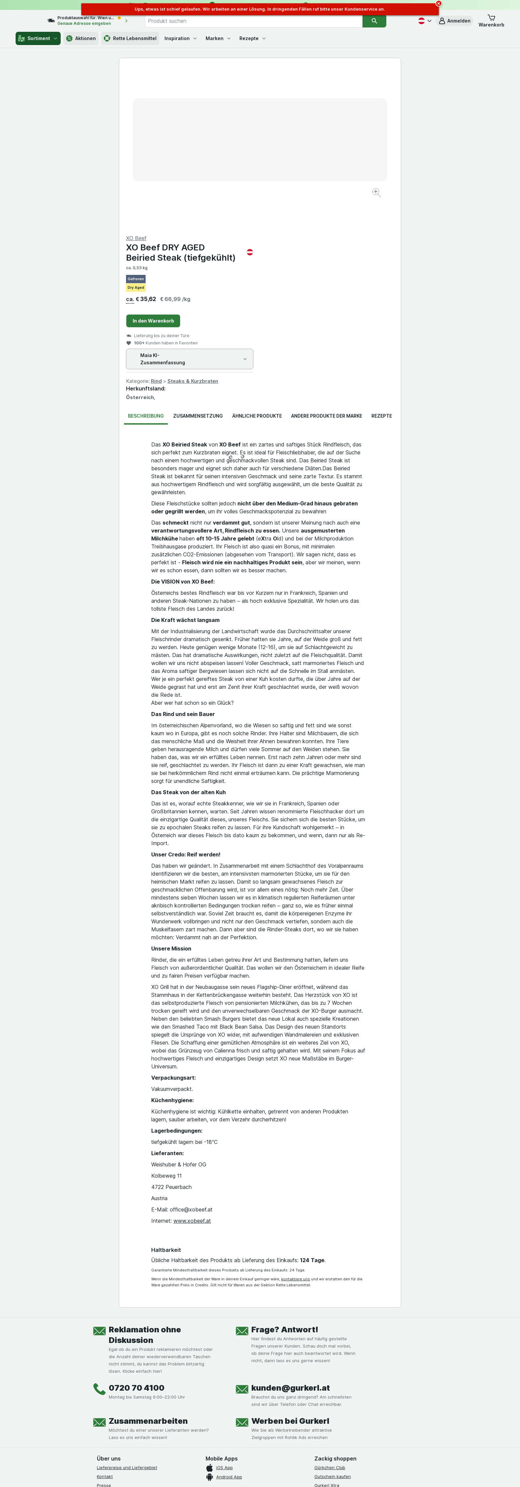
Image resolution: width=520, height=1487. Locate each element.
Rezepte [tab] (381, 256)
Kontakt (105, 1317)
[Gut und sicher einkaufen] (283, 1420)
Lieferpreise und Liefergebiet (127, 1308)
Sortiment (38, 38)
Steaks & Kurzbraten (333, 222)
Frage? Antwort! (284, 1170)
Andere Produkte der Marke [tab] (326, 256)
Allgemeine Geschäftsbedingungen (133, 1343)
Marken (218, 38)
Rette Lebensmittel (130, 38)
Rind (297, 222)
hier (208, 1462)
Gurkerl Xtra (326, 1326)
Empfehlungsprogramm (338, 1334)
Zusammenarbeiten (148, 1261)
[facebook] (101, 1404)
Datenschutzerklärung (119, 1370)
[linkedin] (149, 1404)
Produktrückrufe (113, 1352)
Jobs (102, 1334)
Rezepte (253, 38)
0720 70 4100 (136, 1228)
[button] (454, 21)
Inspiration (181, 38)
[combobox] (267, 20)
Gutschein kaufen (332, 1317)
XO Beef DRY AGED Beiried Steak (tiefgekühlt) (330, 93)
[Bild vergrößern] (236, 172)
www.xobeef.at (192, 1061)
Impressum (108, 1379)
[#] (336, 1409)
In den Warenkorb (294, 161)
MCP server (326, 1343)
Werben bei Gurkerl (290, 1261)
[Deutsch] (424, 20)
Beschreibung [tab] (146, 256)
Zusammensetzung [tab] (198, 256)
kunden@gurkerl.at (290, 1228)
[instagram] (117, 1404)
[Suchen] (388, 20)
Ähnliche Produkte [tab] (257, 256)
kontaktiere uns (295, 1119)
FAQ (101, 1361)
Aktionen (81, 38)
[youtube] (133, 1404)
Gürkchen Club (329, 1308)
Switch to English (272, 1479)
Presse (104, 1326)
